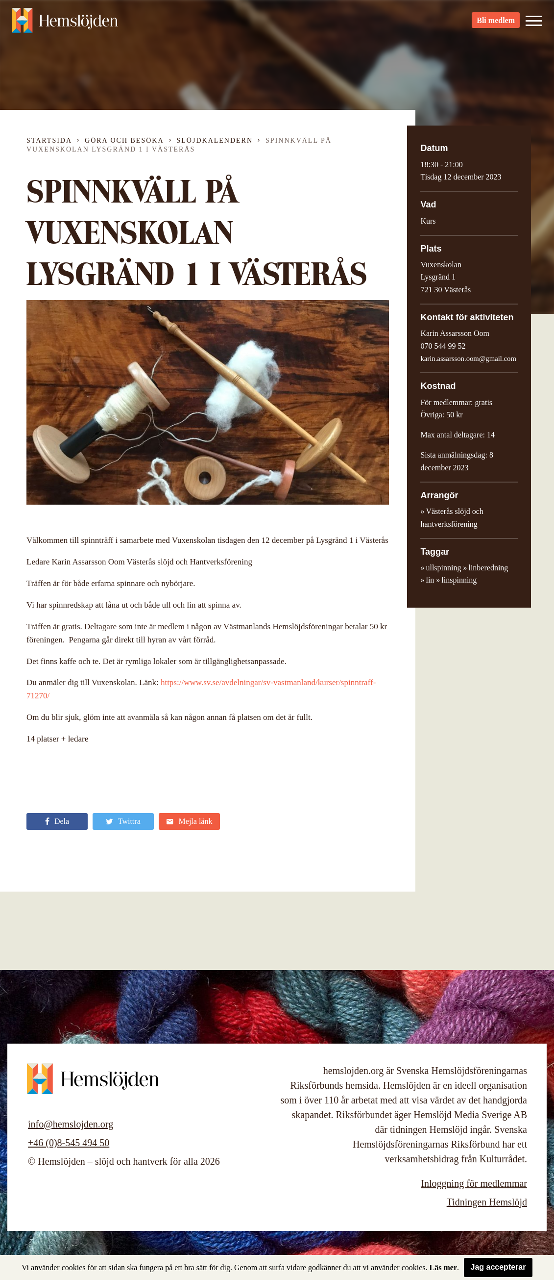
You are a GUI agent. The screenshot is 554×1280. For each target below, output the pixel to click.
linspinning (459, 580)
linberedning (488, 567)
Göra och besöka (124, 140)
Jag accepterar (498, 1267)
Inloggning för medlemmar (474, 1183)
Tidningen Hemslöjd (487, 1202)
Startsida (49, 140)
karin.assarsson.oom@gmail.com (468, 358)
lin (430, 580)
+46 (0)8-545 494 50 (68, 1142)
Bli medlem (496, 25)
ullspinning (443, 567)
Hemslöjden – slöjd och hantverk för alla (66, 24)
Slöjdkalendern (215, 140)
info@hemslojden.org (70, 1124)
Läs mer (443, 1267)
